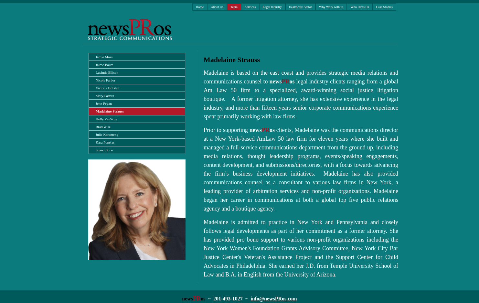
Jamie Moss (104, 57)
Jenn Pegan (104, 103)
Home (200, 7)
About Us (217, 7)
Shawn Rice (104, 150)
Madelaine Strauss (110, 111)
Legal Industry (272, 7)
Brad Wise (103, 127)
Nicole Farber (105, 80)
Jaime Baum (104, 65)
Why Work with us (331, 7)
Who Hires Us (359, 7)
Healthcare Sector (300, 7)
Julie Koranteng (107, 134)
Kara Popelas (105, 142)
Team (234, 7)
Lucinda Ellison (107, 72)
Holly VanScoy (106, 119)
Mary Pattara (105, 96)
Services (250, 7)
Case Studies (384, 7)
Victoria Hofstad (107, 88)
